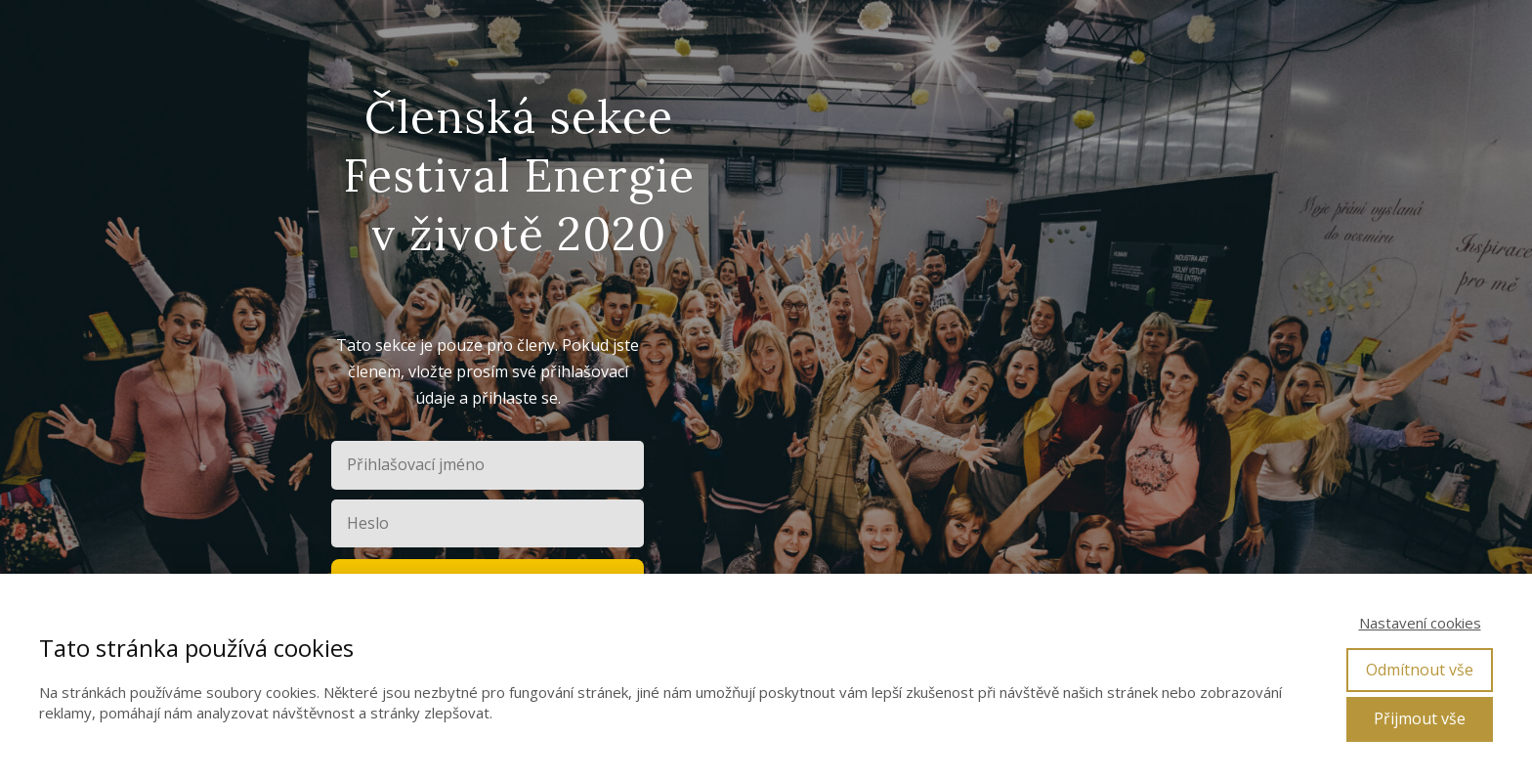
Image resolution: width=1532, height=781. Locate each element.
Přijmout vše (1420, 718)
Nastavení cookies (1420, 622)
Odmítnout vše (1419, 669)
